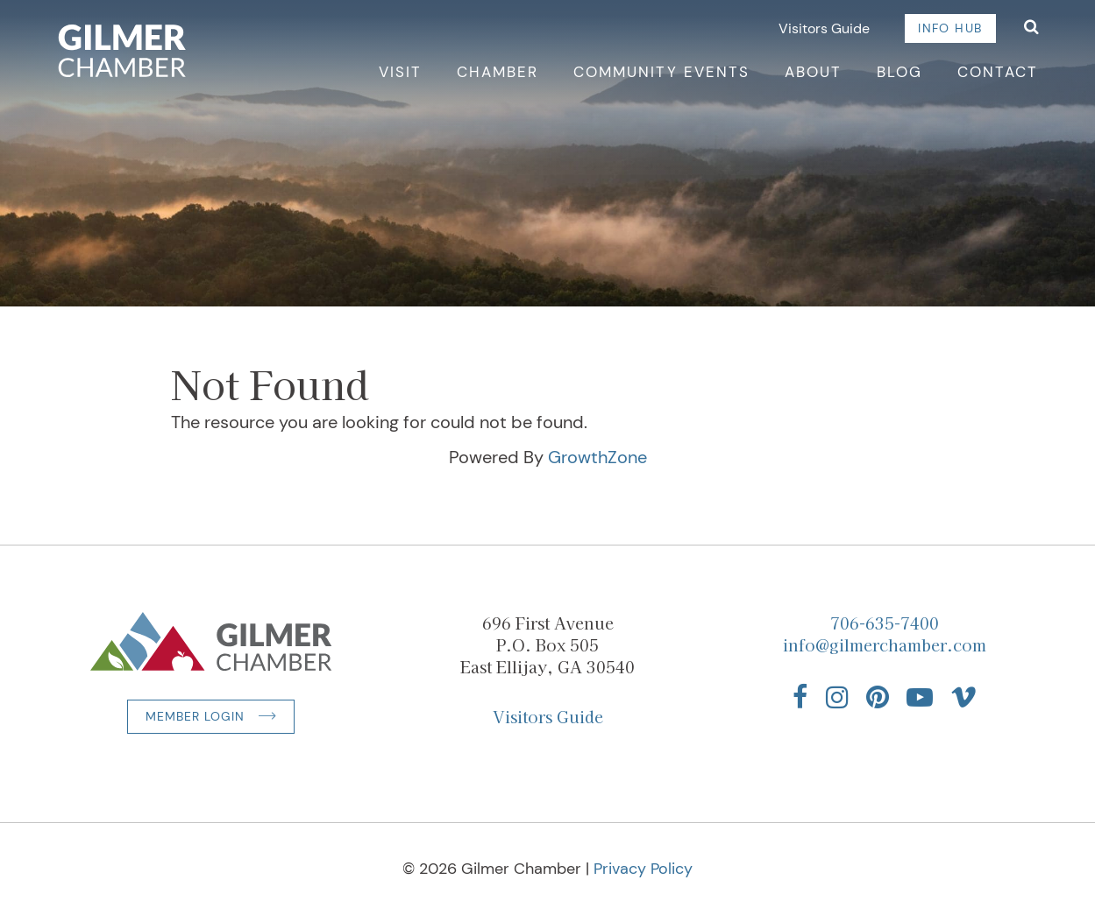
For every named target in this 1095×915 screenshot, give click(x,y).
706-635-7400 (884, 622)
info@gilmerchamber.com (884, 644)
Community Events (661, 71)
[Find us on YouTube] (920, 697)
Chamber (497, 71)
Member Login (195, 716)
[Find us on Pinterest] (877, 697)
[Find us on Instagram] (837, 697)
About (813, 71)
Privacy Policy (643, 868)
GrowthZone (597, 457)
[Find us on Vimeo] (963, 697)
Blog (899, 71)
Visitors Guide (824, 28)
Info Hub (950, 28)
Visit (400, 71)
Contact (997, 71)
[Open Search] (1031, 28)
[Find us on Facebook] (800, 697)
